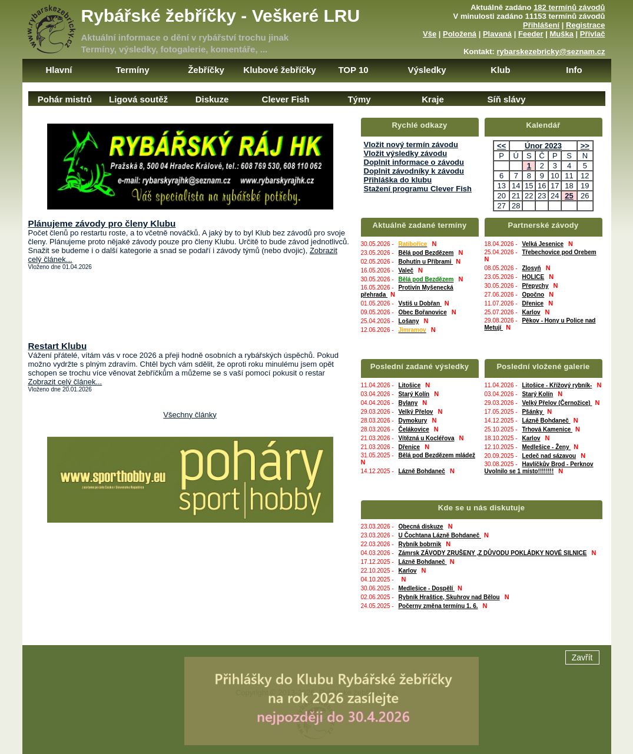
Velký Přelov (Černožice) (557, 403)
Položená (459, 33)
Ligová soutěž (138, 99)
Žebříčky (206, 70)
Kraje (433, 99)
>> (585, 145)
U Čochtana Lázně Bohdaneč (439, 535)
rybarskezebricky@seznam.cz (551, 51)
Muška (562, 33)
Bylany (407, 403)
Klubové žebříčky (279, 70)
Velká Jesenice (543, 244)
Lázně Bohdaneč (421, 471)
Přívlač (592, 33)
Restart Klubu (57, 346)
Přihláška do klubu (398, 179)
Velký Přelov (415, 411)
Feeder (530, 33)
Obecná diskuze (420, 526)
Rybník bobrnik (419, 544)
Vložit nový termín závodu (411, 144)
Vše (429, 33)
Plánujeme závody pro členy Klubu (102, 223)
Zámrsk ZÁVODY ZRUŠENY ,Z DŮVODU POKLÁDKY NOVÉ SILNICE (492, 553)
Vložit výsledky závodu (406, 153)
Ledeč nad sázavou (549, 456)
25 (569, 195)
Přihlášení (541, 25)
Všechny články (189, 414)
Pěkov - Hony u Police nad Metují (540, 324)
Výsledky (426, 70)
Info (574, 70)
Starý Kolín (413, 394)
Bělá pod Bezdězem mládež (436, 455)
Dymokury (412, 420)
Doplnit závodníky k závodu (414, 171)
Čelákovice (413, 429)
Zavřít (582, 709)
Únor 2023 (543, 145)
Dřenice (532, 303)
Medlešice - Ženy (546, 447)
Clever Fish (286, 99)
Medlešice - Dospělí (426, 588)
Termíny (132, 70)
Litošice (409, 385)
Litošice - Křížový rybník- (557, 385)
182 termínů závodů (569, 7)
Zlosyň (531, 268)
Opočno (533, 294)
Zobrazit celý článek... (65, 381)
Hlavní (58, 70)
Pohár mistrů (65, 99)
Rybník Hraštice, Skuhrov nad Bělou (448, 597)
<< (501, 145)
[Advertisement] (190, 305)
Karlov (531, 312)
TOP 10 (353, 70)
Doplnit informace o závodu (414, 162)
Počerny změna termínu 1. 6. (438, 606)
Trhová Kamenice (547, 429)
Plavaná (497, 33)
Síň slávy (506, 99)
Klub (500, 70)
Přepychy (535, 286)
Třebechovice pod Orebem (559, 252)
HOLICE (533, 277)
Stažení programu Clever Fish (418, 188)
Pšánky (533, 411)
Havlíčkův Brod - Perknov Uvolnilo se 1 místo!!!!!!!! (539, 467)
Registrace (585, 25)
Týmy (358, 99)
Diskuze (212, 99)
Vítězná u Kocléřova (426, 438)
